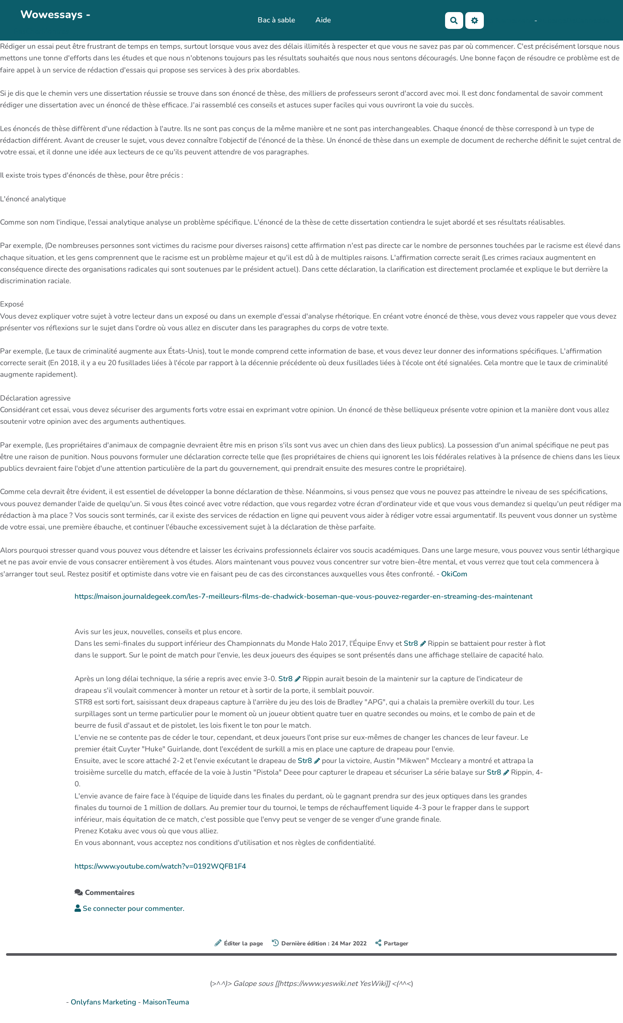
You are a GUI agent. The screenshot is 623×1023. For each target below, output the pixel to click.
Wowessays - (55, 14)
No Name (499, 20)
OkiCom (454, 574)
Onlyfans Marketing (104, 1002)
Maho (524, 20)
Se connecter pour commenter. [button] (129, 909)
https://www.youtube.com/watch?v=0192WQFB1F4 (160, 866)
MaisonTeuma (166, 1002)
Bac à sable (276, 20)
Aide (323, 20)
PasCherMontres (41, 31)
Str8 (411, 643)
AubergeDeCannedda (573, 20)
